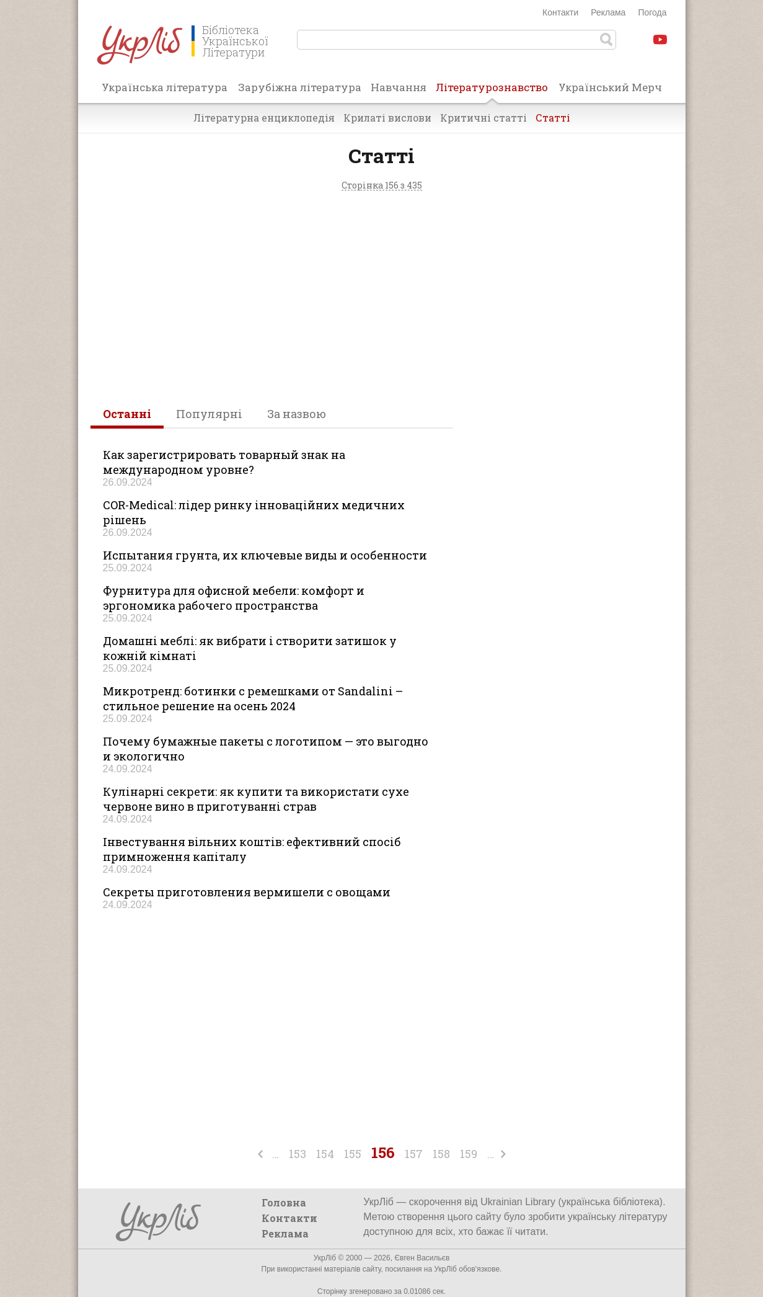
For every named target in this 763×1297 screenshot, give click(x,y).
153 (297, 1153)
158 (441, 1153)
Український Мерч (610, 87)
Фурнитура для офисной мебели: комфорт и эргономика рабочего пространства (233, 598)
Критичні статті (483, 117)
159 (468, 1153)
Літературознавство (492, 91)
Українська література (164, 87)
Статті (553, 117)
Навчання (398, 87)
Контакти (560, 12)
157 (414, 1153)
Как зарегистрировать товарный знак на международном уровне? (224, 462)
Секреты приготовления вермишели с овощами (246, 892)
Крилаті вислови (387, 117)
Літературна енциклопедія (264, 117)
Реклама (608, 12)
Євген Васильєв (421, 1258)
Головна (284, 1202)
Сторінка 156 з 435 (382, 185)
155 (352, 1153)
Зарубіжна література (299, 87)
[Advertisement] (381, 294)
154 (325, 1153)
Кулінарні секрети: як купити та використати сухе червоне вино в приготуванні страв (256, 799)
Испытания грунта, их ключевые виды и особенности (265, 555)
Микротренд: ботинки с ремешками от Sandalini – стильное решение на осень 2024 (253, 698)
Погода (652, 12)
